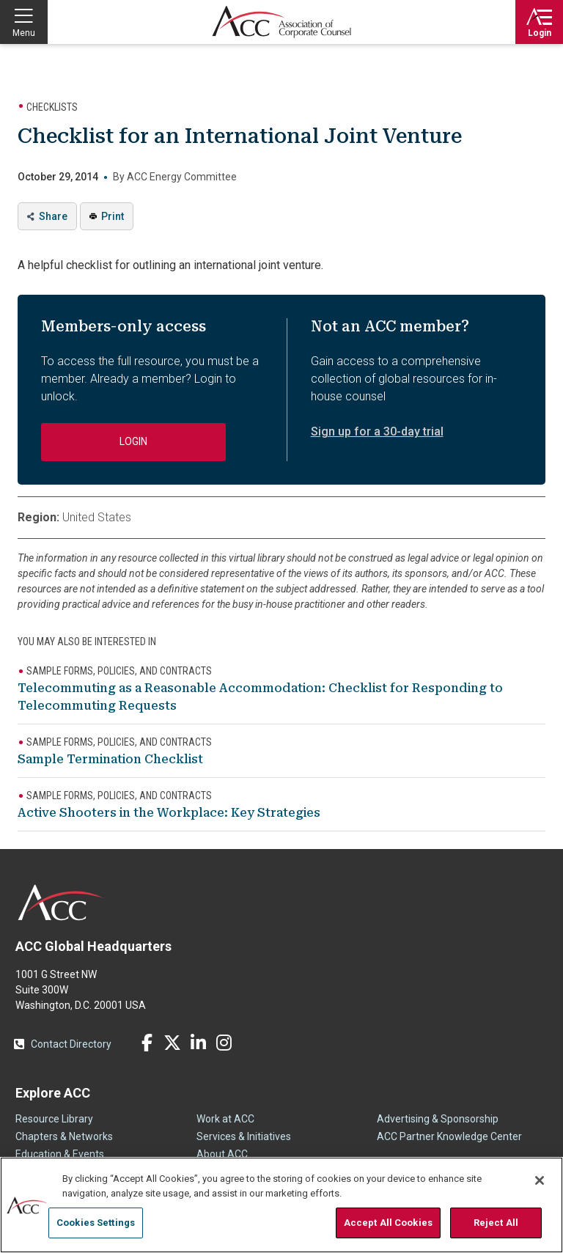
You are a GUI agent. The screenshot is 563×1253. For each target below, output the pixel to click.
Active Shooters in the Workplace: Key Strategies (169, 813)
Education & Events (59, 1154)
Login (539, 33)
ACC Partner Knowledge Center (449, 1136)
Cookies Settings (95, 1222)
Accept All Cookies (388, 1222)
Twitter (172, 1042)
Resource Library (54, 1119)
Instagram (223, 1042)
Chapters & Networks (64, 1136)
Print (112, 216)
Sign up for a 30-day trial (377, 431)
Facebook (146, 1042)
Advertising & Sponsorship (437, 1119)
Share (53, 216)
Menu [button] (23, 33)
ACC (61, 902)
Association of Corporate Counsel (281, 22)
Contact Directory (71, 1044)
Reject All (496, 1222)
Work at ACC (225, 1119)
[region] (281, 1205)
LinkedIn (198, 1042)
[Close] (539, 1180)
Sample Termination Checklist (110, 759)
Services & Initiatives (243, 1136)
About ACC (222, 1154)
